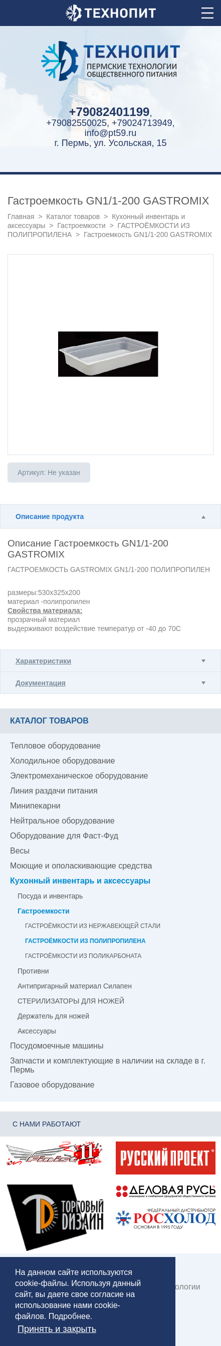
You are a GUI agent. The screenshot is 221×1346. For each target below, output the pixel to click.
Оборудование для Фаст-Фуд (64, 836)
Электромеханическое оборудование (79, 776)
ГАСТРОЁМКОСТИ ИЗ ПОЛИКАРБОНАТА (83, 956)
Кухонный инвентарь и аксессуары (80, 880)
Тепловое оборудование (55, 746)
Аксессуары (37, 1031)
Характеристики (43, 661)
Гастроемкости (82, 226)
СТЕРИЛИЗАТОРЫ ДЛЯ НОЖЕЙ (71, 1001)
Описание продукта (50, 516)
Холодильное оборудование (62, 760)
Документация (41, 683)
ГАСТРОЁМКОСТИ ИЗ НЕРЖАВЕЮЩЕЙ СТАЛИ (92, 926)
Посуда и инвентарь (50, 896)
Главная (21, 216)
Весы (20, 850)
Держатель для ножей (53, 1016)
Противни (33, 971)
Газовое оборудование (52, 1084)
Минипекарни (35, 806)
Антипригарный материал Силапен (75, 986)
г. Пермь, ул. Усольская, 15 (110, 143)
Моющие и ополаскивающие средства (81, 866)
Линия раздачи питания (54, 790)
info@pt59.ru (110, 133)
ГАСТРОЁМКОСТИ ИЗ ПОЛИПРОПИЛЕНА (85, 941)
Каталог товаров (73, 216)
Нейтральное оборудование (62, 820)
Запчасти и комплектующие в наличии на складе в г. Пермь (107, 1065)
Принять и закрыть (57, 1329)
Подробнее (69, 1316)
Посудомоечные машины (56, 1046)
